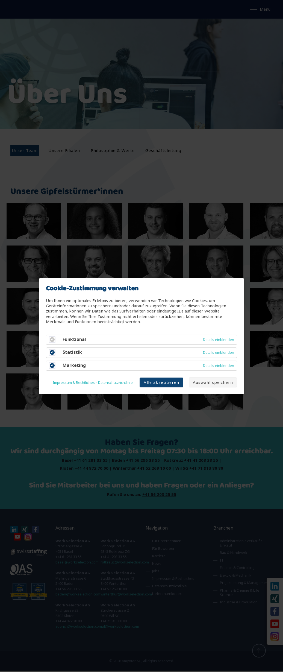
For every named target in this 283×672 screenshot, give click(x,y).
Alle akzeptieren (161, 382)
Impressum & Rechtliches (74, 382)
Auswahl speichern (213, 382)
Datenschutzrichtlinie (115, 382)
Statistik (72, 352)
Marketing (74, 365)
